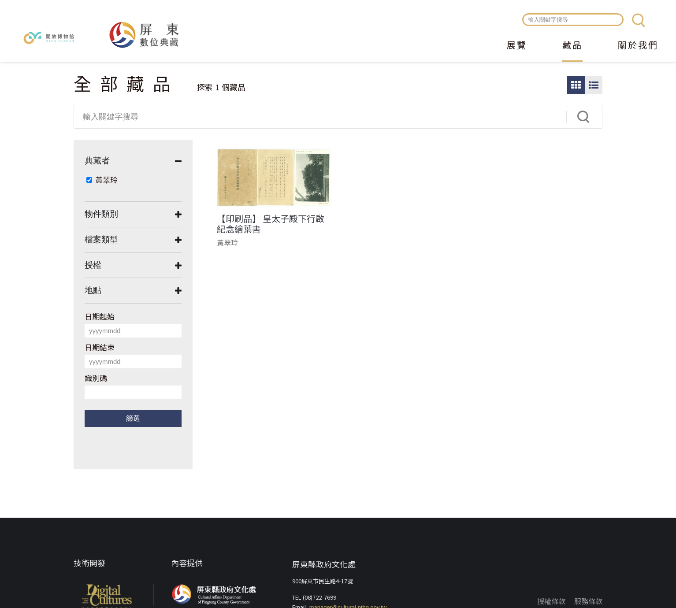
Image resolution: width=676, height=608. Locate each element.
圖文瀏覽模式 (593, 85)
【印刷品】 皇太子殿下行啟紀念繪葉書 (270, 223)
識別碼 (96, 377)
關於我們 (638, 46)
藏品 (572, 46)
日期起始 (100, 316)
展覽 (517, 46)
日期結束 (100, 346)
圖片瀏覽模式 (576, 85)
